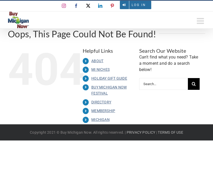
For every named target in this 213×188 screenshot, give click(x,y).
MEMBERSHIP (103, 111)
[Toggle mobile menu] (201, 21)
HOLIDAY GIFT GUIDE (109, 78)
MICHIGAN (100, 120)
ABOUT (97, 61)
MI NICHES (100, 69)
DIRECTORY (101, 102)
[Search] (194, 84)
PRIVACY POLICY (141, 132)
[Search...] (163, 84)
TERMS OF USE (170, 132)
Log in (139, 5)
